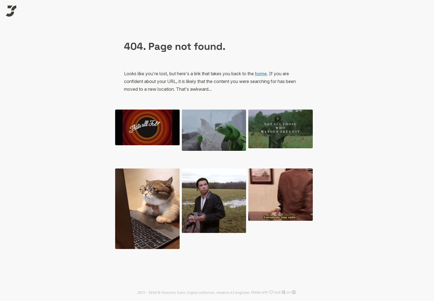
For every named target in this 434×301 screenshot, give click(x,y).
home (261, 73)
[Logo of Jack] (11, 11)
